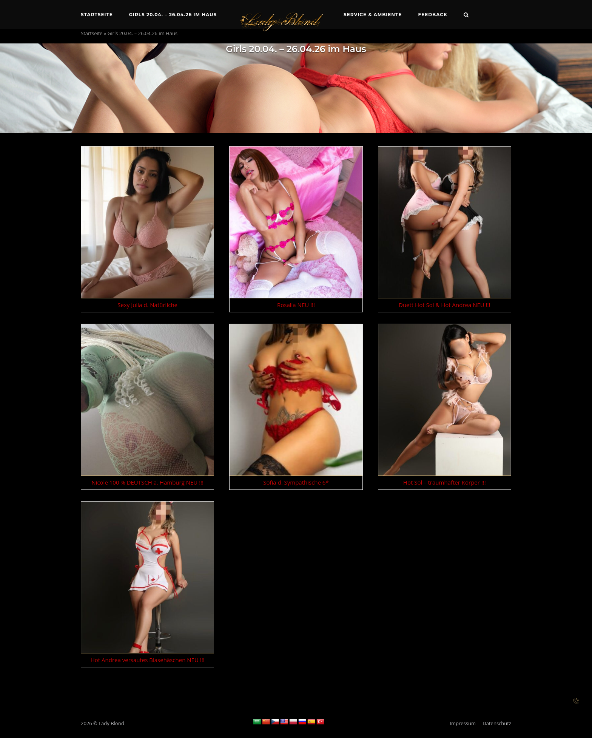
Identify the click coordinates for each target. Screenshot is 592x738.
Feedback (432, 14)
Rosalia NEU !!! (296, 305)
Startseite (97, 14)
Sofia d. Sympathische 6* (296, 482)
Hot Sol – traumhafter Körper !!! (444, 482)
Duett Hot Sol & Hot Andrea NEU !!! (444, 305)
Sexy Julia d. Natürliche (147, 305)
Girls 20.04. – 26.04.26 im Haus (173, 14)
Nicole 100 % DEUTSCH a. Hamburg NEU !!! (147, 482)
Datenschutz (497, 723)
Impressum (463, 723)
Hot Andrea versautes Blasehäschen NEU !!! (148, 660)
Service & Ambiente (373, 14)
